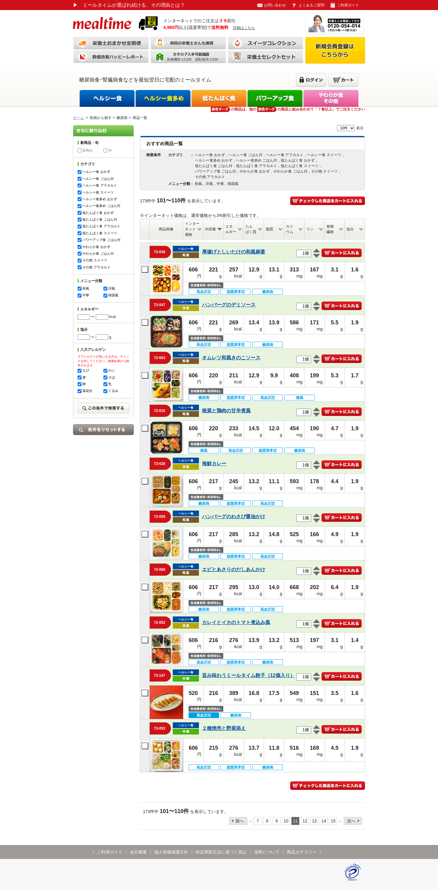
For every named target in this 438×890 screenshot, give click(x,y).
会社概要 (138, 852)
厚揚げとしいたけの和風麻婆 (233, 251)
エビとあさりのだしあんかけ (233, 569)
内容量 (210, 229)
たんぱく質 (250, 229)
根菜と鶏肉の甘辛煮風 (226, 410)
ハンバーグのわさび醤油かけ (233, 516)
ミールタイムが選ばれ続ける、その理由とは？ (129, 5)
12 (305, 820)
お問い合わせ (275, 5)
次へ (351, 820)
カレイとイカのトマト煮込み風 (236, 622)
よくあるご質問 (311, 5)
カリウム (289, 229)
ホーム (78, 118)
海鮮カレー (214, 463)
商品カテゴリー (302, 852)
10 (286, 820)
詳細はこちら (244, 28)
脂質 (269, 229)
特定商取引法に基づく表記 (221, 852)
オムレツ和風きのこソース (231, 357)
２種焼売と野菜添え (224, 728)
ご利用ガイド (348, 5)
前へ (239, 820)
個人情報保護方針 (171, 852)
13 (314, 820)
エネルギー (230, 229)
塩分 (350, 229)
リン (310, 229)
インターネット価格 (192, 229)
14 (324, 820)
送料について (267, 852)
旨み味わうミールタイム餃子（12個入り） (248, 675)
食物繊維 (330, 229)
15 (333, 820)
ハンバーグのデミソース (228, 304)
